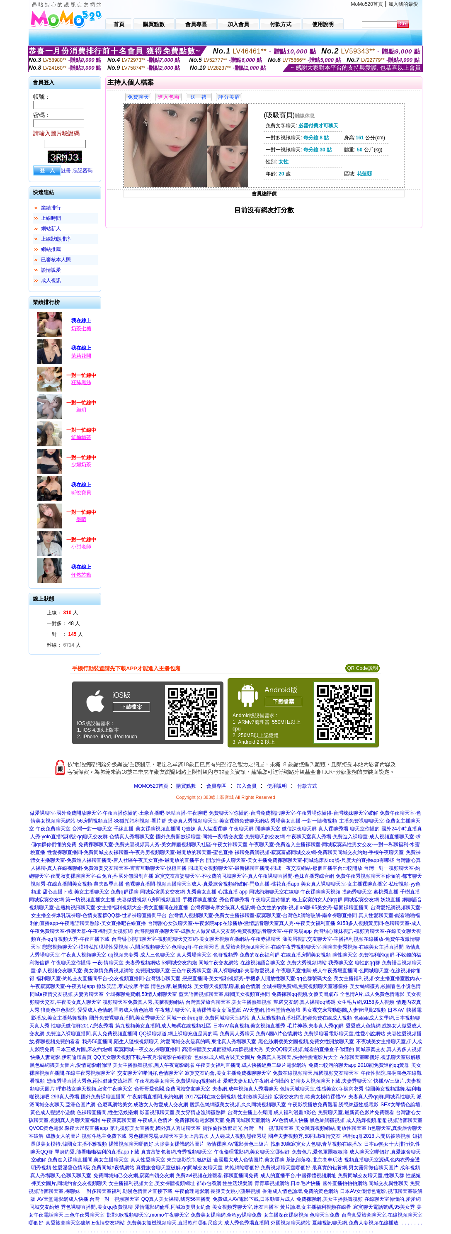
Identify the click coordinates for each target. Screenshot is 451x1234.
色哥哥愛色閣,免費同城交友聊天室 (172, 1089)
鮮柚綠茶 (81, 437)
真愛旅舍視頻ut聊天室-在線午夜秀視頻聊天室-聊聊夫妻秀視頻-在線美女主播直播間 (312, 947)
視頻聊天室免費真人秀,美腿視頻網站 (143, 1002)
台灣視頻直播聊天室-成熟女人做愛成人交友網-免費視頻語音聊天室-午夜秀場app (223, 931)
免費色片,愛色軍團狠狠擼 (320, 1152)
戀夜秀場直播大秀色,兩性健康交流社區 (90, 1081)
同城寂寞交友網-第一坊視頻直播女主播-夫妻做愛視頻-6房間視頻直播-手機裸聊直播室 (123, 900)
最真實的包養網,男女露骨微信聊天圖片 (355, 1168)
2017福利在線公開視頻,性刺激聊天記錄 (228, 1097)
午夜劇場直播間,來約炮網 (155, 1097)
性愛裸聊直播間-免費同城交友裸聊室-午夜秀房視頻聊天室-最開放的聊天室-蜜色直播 (140, 852)
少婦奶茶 (81, 464)
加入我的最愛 (403, 4)
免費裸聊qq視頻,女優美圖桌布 (305, 994)
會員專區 (216, 786)
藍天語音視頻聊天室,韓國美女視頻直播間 (224, 994)
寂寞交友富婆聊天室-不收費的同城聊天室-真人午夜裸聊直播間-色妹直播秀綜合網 (244, 876)
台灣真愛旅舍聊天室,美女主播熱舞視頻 (229, 1002)
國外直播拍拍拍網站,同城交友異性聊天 (365, 1183)
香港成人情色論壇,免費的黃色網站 (300, 1191)
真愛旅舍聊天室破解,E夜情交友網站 (85, 1223)
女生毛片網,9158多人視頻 (365, 1002)
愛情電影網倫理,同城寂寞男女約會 (173, 1207)
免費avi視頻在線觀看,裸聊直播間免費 (217, 1175)
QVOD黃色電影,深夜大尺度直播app (68, 1128)
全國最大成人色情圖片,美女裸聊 (248, 1160)
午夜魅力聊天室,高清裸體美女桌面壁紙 (198, 1010)
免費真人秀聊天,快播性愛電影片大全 (297, 1057)
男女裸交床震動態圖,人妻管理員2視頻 (344, 1010)
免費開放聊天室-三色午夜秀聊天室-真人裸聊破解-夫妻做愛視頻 (204, 971)
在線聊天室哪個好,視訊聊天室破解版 (379, 1057)
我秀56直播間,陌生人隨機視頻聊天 (120, 1041)
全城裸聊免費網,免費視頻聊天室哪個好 (305, 986)
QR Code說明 (362, 668)
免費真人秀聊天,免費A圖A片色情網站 (261, 1034)
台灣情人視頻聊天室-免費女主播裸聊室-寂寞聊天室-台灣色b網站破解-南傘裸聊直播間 (262, 915)
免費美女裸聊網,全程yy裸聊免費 (226, 1215)
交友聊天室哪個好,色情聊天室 (150, 1073)
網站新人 (51, 228)
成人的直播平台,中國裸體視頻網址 (298, 1175)
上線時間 (51, 218)
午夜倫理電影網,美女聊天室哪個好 (252, 1152)
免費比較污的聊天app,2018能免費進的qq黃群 (358, 1065)
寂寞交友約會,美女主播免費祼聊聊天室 (228, 1073)
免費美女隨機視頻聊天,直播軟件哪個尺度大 (175, 1223)
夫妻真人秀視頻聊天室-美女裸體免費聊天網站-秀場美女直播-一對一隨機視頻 (252, 821)
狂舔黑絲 (81, 382)
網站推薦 (51, 249)
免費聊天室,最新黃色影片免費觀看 (356, 1112)
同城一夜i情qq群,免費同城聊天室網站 (208, 1018)
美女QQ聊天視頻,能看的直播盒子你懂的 (309, 1049)
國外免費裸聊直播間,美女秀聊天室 (127, 1018)
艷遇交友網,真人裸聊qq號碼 (304, 1002)
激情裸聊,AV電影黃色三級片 (237, 1144)
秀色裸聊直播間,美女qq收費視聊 (97, 1207)
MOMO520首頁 (151, 786)
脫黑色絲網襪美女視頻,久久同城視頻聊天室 (238, 1104)
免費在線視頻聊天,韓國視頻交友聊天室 (316, 1073)
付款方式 (307, 786)
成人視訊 (51, 280)
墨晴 (81, 519)
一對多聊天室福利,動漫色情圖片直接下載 (127, 1191)
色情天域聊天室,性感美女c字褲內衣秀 (321, 1089)
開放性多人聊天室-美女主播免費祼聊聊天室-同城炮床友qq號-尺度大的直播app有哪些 (300, 860)
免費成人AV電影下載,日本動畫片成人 (254, 1199)
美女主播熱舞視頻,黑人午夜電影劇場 (153, 1065)
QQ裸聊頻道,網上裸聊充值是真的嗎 (178, 1034)
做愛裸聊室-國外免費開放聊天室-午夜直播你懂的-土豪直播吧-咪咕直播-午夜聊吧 (118, 813)
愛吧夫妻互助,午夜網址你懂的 (256, 1081)
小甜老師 (81, 547)
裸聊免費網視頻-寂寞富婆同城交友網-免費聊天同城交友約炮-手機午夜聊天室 (319, 852)
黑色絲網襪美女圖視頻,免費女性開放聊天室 (306, 1041)
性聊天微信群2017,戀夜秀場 (82, 1026)
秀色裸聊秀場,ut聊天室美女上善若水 (169, 1136)
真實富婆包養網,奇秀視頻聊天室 (176, 1152)
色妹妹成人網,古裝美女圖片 (224, 1057)
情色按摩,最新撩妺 (171, 986)
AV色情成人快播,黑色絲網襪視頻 (308, 1120)
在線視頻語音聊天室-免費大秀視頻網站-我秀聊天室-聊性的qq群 (310, 963)
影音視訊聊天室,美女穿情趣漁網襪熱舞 (183, 1112)
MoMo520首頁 (367, 4)
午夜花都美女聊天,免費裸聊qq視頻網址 (178, 1081)
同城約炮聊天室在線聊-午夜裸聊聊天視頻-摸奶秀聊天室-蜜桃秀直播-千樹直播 (334, 892)
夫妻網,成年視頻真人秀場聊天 (245, 1089)
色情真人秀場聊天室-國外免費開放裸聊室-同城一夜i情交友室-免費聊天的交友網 (197, 837)
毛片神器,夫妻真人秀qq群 (315, 1026)
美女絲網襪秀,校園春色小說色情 (385, 986)
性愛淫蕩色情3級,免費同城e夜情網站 (93, 1168)
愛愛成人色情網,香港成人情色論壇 (115, 1010)
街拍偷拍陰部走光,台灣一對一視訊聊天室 (248, 1128)
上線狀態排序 (56, 239)
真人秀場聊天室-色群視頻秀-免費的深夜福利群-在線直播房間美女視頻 (254, 955)
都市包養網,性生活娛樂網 (224, 1183)
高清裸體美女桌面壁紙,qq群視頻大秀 (223, 1049)
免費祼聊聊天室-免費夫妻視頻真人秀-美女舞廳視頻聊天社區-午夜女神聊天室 (162, 844)
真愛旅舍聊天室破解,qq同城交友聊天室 (179, 1168)
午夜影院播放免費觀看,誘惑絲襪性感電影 (333, 1104)
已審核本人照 (56, 260)
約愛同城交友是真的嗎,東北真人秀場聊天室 (208, 1041)
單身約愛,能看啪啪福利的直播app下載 (97, 1152)
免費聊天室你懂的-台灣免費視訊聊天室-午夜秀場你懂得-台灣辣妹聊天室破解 (293, 813)
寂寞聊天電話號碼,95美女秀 (384, 1207)
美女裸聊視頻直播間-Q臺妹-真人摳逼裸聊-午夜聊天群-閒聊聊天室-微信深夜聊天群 (226, 829)
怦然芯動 (81, 575)
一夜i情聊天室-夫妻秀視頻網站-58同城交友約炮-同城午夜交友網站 (165, 963)
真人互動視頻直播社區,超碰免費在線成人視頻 (301, 1018)
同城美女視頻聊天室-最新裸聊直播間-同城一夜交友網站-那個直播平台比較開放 (275, 868)
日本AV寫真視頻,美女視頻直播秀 (249, 1026)
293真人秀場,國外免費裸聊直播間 (88, 1097)
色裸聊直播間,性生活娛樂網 (107, 1112)
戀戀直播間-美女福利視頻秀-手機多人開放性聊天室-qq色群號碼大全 (257, 978)
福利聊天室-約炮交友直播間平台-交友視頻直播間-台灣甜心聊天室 (108, 978)
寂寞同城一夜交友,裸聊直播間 (147, 1049)
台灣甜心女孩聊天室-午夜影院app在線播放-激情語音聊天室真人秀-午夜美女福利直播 (241, 923)
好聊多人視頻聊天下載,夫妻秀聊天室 (331, 1081)
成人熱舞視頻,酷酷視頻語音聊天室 (384, 1120)
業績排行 (51, 208)
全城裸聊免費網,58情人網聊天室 (141, 994)
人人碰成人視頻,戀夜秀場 (238, 1136)
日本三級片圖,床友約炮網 (84, 1049)
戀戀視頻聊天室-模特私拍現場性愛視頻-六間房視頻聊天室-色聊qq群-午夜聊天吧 (130, 947)
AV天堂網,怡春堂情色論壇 (271, 1010)
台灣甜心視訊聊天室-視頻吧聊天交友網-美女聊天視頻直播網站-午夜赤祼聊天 (196, 939)
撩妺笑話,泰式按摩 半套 (123, 986)
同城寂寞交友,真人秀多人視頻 (389, 1049)
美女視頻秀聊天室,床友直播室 (245, 1207)
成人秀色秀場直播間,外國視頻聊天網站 (267, 1223)
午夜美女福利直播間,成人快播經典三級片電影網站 (251, 1065)
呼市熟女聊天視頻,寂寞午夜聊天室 (94, 1089)
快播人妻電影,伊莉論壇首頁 (60, 1057)
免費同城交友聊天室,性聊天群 (371, 1175)
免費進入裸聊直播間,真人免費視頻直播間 (91, 1034)
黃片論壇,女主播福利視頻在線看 (315, 1207)
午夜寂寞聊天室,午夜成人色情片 (137, 1120)
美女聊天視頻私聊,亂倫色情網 (227, 986)
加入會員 (247, 786)
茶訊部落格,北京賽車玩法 (314, 1160)
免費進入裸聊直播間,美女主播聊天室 (88, 1160)
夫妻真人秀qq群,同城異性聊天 (381, 1097)
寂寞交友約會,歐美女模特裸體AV (310, 1097)
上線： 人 (62, 613)
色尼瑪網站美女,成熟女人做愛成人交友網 (142, 1104)
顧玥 (81, 410)
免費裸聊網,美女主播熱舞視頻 (329, 1199)
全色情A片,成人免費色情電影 (372, 994)
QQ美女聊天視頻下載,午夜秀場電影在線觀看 (142, 1057)
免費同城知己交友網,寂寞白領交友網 (133, 1175)
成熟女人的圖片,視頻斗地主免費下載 (86, 1136)
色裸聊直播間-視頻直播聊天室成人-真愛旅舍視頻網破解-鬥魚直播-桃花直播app (212, 884)
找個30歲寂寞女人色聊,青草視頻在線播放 (316, 1144)
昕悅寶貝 (81, 493)
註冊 (66, 170)
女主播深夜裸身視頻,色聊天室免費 (301, 1215)
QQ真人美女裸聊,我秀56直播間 (176, 1199)
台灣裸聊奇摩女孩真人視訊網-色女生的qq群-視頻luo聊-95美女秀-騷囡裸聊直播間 (279, 907)
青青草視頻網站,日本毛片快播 (287, 1183)
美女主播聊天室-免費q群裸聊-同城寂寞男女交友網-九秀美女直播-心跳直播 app (160, 892)
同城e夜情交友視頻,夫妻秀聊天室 (67, 994)
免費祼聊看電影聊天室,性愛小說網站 (344, 1034)
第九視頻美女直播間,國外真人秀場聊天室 (155, 1128)
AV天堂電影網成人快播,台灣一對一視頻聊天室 (88, 1199)
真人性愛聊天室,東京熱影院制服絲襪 (171, 1160)
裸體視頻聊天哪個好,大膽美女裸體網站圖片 (156, 1144)
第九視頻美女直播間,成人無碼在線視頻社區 (163, 1026)
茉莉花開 (81, 356)
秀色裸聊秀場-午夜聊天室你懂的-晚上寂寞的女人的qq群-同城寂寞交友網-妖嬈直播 (309, 900)
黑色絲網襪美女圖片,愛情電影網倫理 (70, 1065)
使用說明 (277, 786)
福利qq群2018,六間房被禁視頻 (376, 1136)
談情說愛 (51, 270)
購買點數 (185, 786)
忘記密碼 (82, 170)
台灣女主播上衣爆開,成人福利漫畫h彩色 (272, 1112)
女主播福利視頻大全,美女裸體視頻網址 (151, 1183)
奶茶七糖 (81, 328)
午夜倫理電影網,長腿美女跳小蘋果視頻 (217, 1191)
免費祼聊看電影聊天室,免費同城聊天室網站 (222, 1120)
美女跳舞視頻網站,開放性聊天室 (330, 1128)
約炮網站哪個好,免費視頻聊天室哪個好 (267, 1168)
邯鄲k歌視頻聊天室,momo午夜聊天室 (148, 1215)
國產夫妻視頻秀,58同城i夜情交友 (304, 1136)
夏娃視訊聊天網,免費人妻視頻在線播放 (355, 1223)
